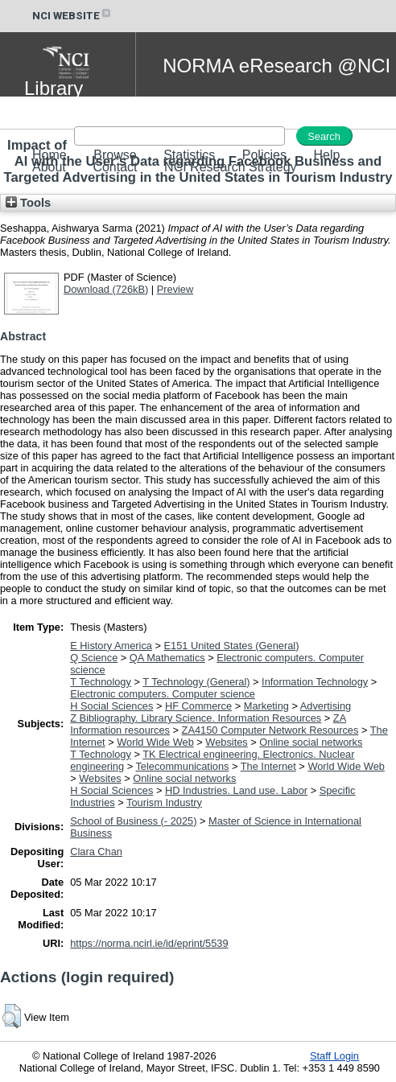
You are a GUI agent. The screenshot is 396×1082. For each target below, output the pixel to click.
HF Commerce (198, 706)
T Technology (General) (196, 682)
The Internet (268, 766)
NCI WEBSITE (72, 16)
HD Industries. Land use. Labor (236, 790)
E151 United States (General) (231, 646)
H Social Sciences (111, 706)
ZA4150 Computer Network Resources (270, 730)
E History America (111, 646)
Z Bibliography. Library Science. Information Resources (195, 718)
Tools (28, 202)
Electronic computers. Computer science (162, 694)
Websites (226, 742)
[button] (11, 1016)
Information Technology (315, 682)
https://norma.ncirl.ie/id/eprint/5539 (149, 943)
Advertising (325, 706)
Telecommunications (182, 766)
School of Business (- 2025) (133, 821)
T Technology (100, 682)
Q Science (94, 658)
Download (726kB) (106, 289)
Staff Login (334, 1056)
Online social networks (310, 742)
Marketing (266, 706)
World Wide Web (155, 742)
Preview (175, 289)
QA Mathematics (167, 658)
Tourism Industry (164, 802)
